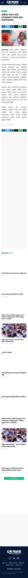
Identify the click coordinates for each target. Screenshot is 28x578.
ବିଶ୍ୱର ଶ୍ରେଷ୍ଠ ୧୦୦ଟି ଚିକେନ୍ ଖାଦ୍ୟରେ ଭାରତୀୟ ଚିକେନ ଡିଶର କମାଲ (12, 469)
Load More (14, 478)
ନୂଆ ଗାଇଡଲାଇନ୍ (10, 124)
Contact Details (13, 562)
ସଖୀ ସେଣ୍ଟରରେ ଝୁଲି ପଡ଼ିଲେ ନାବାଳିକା (12, 294)
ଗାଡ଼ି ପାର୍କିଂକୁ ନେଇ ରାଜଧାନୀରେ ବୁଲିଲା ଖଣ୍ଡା (13, 273)
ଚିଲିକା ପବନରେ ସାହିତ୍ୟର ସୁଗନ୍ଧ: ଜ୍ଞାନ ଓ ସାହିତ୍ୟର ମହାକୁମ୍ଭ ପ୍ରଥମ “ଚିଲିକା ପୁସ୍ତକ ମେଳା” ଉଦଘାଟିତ (12, 317)
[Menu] (2, 2)
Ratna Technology (11, 573)
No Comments (15, 23)
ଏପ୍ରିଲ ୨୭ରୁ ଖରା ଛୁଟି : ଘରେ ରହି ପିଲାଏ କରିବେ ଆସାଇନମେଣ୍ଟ (12, 340)
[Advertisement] (14, 190)
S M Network (20, 572)
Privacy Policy (10, 565)
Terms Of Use (18, 565)
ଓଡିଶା (3, 124)
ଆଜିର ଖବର (4, 11)
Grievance (21, 562)
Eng (25, 2)
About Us (4, 562)
